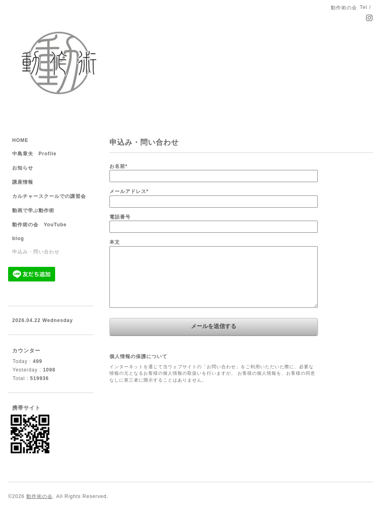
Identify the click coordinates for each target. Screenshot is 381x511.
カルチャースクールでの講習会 (49, 196)
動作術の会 (39, 496)
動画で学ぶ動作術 (33, 210)
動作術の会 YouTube (39, 225)
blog (18, 238)
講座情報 (22, 182)
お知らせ (22, 168)
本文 (114, 242)
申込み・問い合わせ (36, 252)
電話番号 (120, 217)
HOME (20, 140)
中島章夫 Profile (34, 154)
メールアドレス (129, 191)
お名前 (118, 166)
